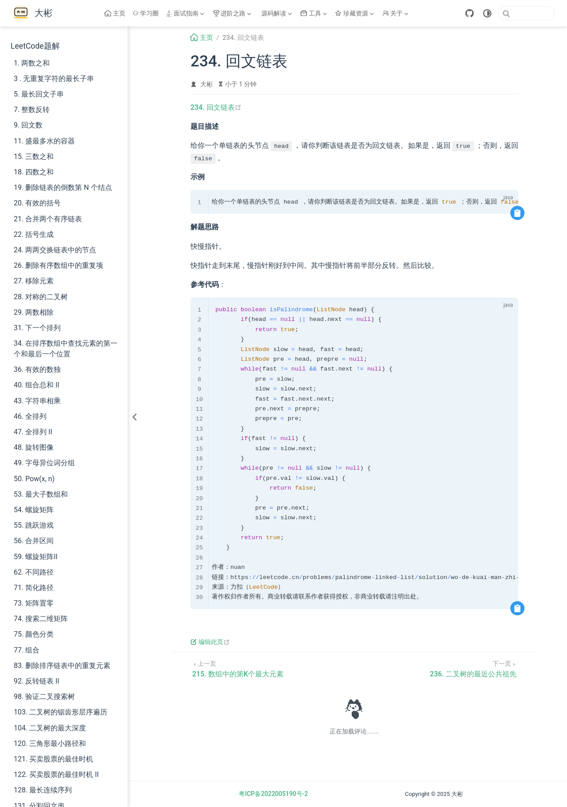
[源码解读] (276, 13)
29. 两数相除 (34, 312)
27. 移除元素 (34, 281)
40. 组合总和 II (36, 385)
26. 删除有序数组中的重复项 (58, 265)
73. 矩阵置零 (34, 603)
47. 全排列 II (33, 432)
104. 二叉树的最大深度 (50, 728)
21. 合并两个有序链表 (48, 219)
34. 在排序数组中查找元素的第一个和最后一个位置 (65, 348)
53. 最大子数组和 (41, 494)
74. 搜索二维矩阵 (41, 618)
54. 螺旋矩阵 (34, 510)
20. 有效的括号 (37, 203)
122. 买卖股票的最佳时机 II (56, 774)
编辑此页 (210, 641)
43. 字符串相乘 (37, 401)
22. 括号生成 (34, 234)
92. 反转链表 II (36, 681)
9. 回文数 (28, 125)
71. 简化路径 (34, 587)
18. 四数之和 (34, 172)
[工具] (314, 13)
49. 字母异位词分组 (44, 463)
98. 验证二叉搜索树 (44, 696)
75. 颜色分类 (34, 634)
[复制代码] (517, 213)
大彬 (206, 84)
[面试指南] (185, 13)
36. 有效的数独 (37, 369)
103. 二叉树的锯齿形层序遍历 (60, 712)
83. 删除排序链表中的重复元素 (62, 665)
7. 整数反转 (32, 109)
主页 (115, 13)
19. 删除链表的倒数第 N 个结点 (63, 187)
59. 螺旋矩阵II (36, 556)
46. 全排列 (30, 416)
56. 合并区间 (34, 541)
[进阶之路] (233, 13)
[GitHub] (469, 13)
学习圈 (145, 13)
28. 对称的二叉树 (41, 297)
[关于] (396, 13)
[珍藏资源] (355, 13)
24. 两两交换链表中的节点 (55, 250)
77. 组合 (26, 650)
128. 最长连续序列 (43, 790)
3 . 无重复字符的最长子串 (54, 78)
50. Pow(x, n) (34, 479)
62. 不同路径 (34, 572)
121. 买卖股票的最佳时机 (53, 759)
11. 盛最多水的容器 (44, 141)
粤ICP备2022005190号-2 (273, 793)
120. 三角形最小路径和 (50, 743)
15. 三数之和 (34, 156)
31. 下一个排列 (37, 328)
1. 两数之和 (32, 63)
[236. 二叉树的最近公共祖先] (473, 668)
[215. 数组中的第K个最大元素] (237, 668)
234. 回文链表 (215, 107)
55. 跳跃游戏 (34, 525)
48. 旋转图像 (34, 447)
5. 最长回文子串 (39, 94)
